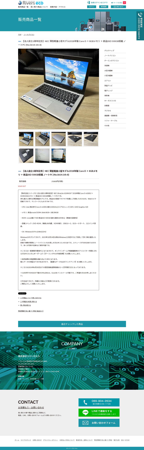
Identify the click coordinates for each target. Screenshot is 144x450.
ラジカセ (107, 111)
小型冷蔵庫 (108, 76)
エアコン (107, 81)
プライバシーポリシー (50, 440)
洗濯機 (106, 65)
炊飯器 (106, 106)
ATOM (127, 440)
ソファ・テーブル (110, 121)
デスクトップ (109, 51)
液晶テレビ (108, 86)
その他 (106, 126)
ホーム (17, 440)
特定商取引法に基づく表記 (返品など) (30, 311)
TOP (19, 35)
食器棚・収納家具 (110, 116)
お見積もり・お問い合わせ (31, 407)
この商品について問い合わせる (30, 298)
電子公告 (117, 440)
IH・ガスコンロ (110, 101)
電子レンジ (108, 91)
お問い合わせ (37, 440)
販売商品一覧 (23, 7)
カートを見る (119, 3)
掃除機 (106, 96)
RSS (122, 440)
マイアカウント (26, 440)
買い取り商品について (39, 7)
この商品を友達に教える (28, 301)
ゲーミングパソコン (111, 61)
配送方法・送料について (84, 440)
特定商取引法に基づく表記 (103, 440)
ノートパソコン (29, 35)
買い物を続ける (25, 305)
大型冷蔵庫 (108, 71)
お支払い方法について (67, 440)
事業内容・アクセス (57, 7)
